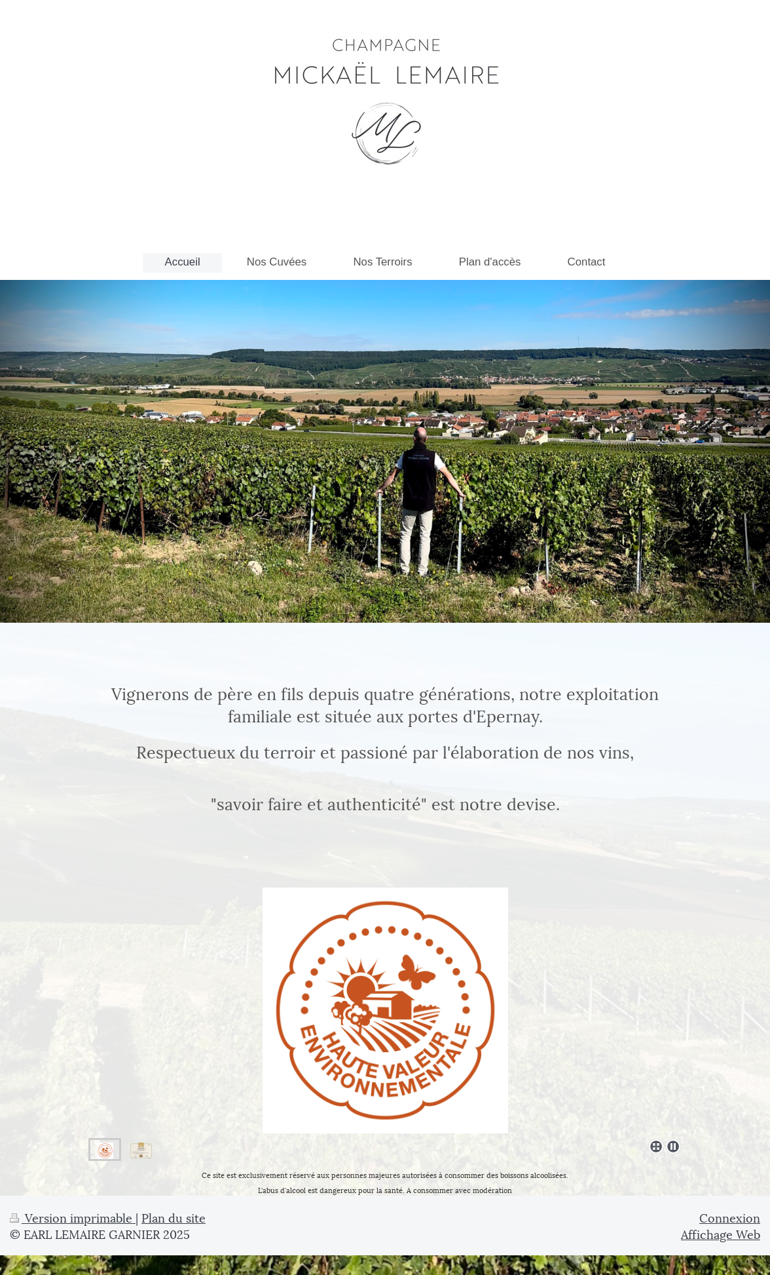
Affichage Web (720, 1233)
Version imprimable (73, 1217)
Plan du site (173, 1217)
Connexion (729, 1217)
